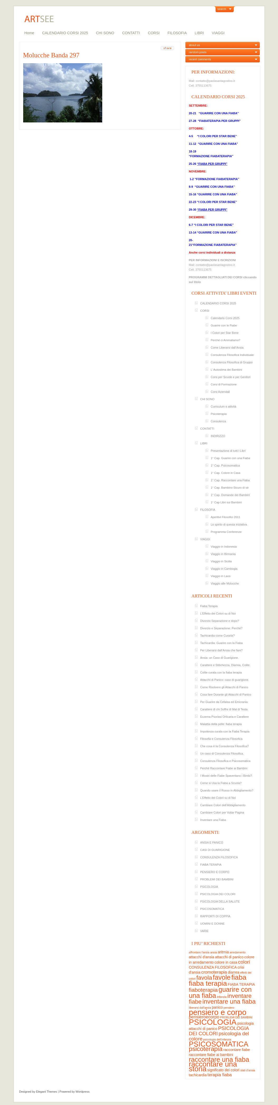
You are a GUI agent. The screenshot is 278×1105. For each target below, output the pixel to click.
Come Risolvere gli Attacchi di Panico (224, 687)
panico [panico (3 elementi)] (217, 1007)
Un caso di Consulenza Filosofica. (222, 753)
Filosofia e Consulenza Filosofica (221, 738)
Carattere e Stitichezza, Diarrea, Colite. (225, 665)
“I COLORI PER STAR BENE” (217, 136)
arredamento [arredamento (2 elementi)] (237, 952)
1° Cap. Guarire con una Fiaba (230, 458)
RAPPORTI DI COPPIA (215, 916)
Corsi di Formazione (224, 384)
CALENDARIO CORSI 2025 (65, 33)
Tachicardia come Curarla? (217, 635)
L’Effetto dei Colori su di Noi (218, 613)
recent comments (200, 59)
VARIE (204, 931)
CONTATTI (131, 33)
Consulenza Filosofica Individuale (232, 354)
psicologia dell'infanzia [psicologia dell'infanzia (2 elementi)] (217, 1039)
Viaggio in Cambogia (224, 568)
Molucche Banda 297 (51, 55)
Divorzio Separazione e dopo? (219, 620)
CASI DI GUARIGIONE (215, 849)
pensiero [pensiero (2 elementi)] (228, 1007)
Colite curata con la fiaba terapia (221, 672)
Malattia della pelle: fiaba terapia (221, 724)
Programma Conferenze (226, 531)
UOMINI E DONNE (212, 923)
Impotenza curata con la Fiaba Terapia (225, 731)
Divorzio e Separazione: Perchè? (221, 628)
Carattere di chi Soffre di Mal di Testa (224, 709)
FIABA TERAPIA (211, 864)
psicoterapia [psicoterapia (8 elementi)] (206, 1048)
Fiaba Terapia (209, 606)
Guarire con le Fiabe (224, 325)
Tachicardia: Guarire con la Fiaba (221, 643)
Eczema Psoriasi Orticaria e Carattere (224, 716)
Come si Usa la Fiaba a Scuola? (221, 783)
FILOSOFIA (177, 33)
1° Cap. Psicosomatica (225, 465)
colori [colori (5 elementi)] (244, 962)
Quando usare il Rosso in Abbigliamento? (226, 790)
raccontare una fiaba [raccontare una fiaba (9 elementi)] (219, 1059)
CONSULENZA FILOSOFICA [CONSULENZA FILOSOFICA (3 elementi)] (213, 967)
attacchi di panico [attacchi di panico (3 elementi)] (229, 957)
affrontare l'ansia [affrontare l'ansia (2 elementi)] (199, 952)
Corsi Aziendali (220, 391)
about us (194, 45)
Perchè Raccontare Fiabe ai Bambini (223, 768)
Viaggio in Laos (221, 576)
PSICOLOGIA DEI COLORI (218, 894)
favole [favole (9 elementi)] (222, 977)
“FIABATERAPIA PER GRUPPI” (219, 120)
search (221, 9)
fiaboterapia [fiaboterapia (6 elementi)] (203, 990)
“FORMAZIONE (199, 156)
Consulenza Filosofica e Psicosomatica (225, 760)
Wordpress (83, 1091)
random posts (198, 52)
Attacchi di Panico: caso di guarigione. (224, 679)
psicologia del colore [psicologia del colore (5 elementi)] (219, 1036)
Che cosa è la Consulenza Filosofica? (224, 746)
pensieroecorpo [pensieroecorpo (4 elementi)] (204, 1016)
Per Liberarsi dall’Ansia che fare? (221, 650)
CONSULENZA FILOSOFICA (219, 857)
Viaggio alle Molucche (225, 583)
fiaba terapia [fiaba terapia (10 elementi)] (208, 983)
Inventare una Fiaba (213, 819)
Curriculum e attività (223, 406)
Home (29, 33)
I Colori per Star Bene (225, 332)
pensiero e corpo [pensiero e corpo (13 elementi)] (217, 1012)
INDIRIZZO (218, 436)
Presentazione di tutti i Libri (228, 450)
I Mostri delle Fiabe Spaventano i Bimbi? (226, 775)
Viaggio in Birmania (223, 554)
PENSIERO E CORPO (215, 872)
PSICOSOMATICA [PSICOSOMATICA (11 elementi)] (218, 1044)
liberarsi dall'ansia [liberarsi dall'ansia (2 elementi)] (200, 1007)
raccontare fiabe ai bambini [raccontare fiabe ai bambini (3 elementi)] (211, 1055)
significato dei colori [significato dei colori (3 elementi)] (223, 1070)
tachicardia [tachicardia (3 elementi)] (198, 1075)
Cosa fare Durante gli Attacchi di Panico (225, 694)
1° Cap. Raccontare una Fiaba (230, 480)
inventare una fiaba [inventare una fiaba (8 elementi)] (229, 1001)
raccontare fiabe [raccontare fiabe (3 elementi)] (236, 1050)
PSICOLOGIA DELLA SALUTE (220, 901)
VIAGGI (218, 33)
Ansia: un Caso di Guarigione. (219, 657)
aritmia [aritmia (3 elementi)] (223, 952)
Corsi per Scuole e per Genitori (231, 377)
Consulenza (218, 421)
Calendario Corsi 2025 (225, 318)
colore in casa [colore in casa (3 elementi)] (225, 962)
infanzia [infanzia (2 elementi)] (222, 996)
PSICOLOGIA (209, 886)
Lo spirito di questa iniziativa (229, 524)
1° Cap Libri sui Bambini (226, 502)
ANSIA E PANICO (211, 842)
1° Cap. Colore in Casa (226, 472)
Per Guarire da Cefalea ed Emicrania (224, 701)
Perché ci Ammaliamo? (226, 340)
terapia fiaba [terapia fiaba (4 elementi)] (219, 1074)
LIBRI (199, 33)
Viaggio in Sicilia (221, 561)
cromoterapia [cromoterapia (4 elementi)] (214, 972)
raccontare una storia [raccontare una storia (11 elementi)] (213, 1066)
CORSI (153, 33)
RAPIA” (228, 156)
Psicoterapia (219, 413)
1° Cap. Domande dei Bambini (230, 495)
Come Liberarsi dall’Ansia (227, 347)
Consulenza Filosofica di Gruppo (232, 362)
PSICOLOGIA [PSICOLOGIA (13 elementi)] (213, 1022)
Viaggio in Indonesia (224, 546)
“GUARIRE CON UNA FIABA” (218, 113)
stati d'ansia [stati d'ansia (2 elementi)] (247, 1070)
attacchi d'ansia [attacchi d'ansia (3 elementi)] (201, 957)
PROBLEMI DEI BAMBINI (217, 879)
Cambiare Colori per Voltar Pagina (222, 812)
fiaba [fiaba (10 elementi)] (238, 977)
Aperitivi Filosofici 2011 (226, 517)
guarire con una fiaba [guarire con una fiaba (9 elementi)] (220, 992)
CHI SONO (105, 33)
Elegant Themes (46, 1091)
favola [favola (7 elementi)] (204, 977)
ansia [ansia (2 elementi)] (213, 952)
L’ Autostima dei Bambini (226, 369)
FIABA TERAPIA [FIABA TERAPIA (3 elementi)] (241, 984)
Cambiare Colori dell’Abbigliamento (223, 805)
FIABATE (216, 156)
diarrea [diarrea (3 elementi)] (234, 972)
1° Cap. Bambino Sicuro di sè (230, 487)
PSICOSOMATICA (212, 908)
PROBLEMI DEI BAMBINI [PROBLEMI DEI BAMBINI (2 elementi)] (236, 1017)
